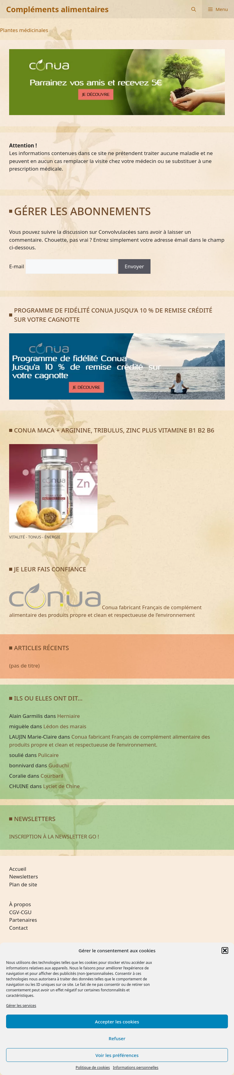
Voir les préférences (116, 1055)
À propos (20, 904)
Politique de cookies (93, 1067)
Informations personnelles (135, 1067)
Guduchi (58, 765)
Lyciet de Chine (61, 786)
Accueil (17, 868)
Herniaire (68, 715)
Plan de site (23, 884)
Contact (18, 927)
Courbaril (52, 775)
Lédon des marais (64, 726)
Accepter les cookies (117, 1022)
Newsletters (23, 876)
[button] (225, 950)
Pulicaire (48, 754)
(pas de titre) (24, 665)
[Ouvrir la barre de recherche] (193, 9)
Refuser (116, 1038)
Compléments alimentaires (57, 9)
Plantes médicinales (24, 30)
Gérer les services (21, 1005)
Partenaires (23, 919)
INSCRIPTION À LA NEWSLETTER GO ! (54, 836)
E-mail (16, 266)
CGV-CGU (20, 912)
